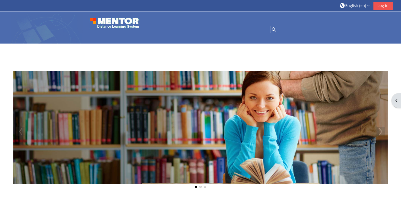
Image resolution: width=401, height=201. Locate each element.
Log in (383, 5)
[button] (355, 5)
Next (380, 131)
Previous (20, 131)
